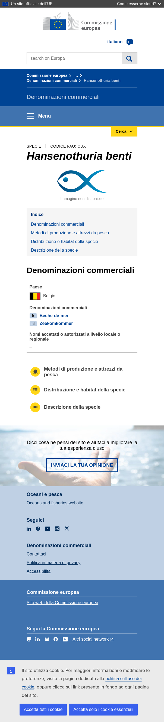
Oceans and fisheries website (55, 503)
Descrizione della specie (54, 250)
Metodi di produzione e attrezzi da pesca (70, 233)
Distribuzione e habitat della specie (64, 241)
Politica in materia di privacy (53, 562)
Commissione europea (47, 75)
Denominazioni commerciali (52, 80)
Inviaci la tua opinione (82, 465)
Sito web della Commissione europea (62, 602)
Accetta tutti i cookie (43, 709)
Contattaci (36, 554)
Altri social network (90, 639)
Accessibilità (39, 571)
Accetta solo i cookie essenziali (103, 709)
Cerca (129, 58)
